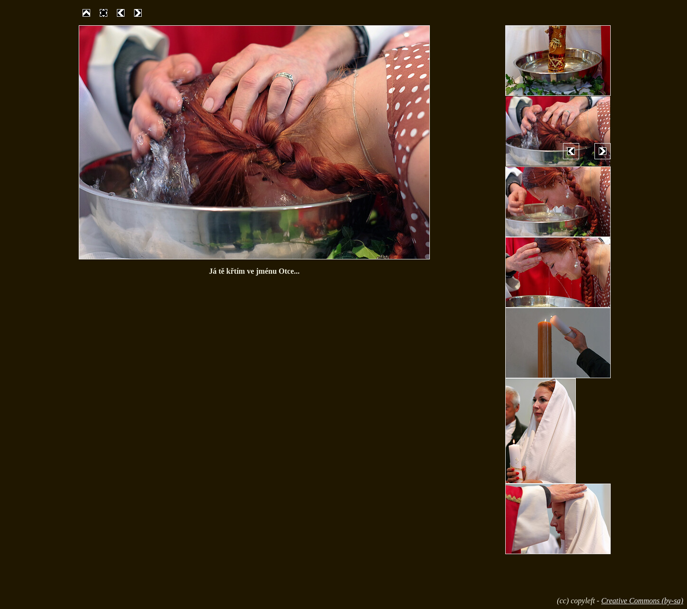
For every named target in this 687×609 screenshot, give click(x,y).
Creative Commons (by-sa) (642, 601)
